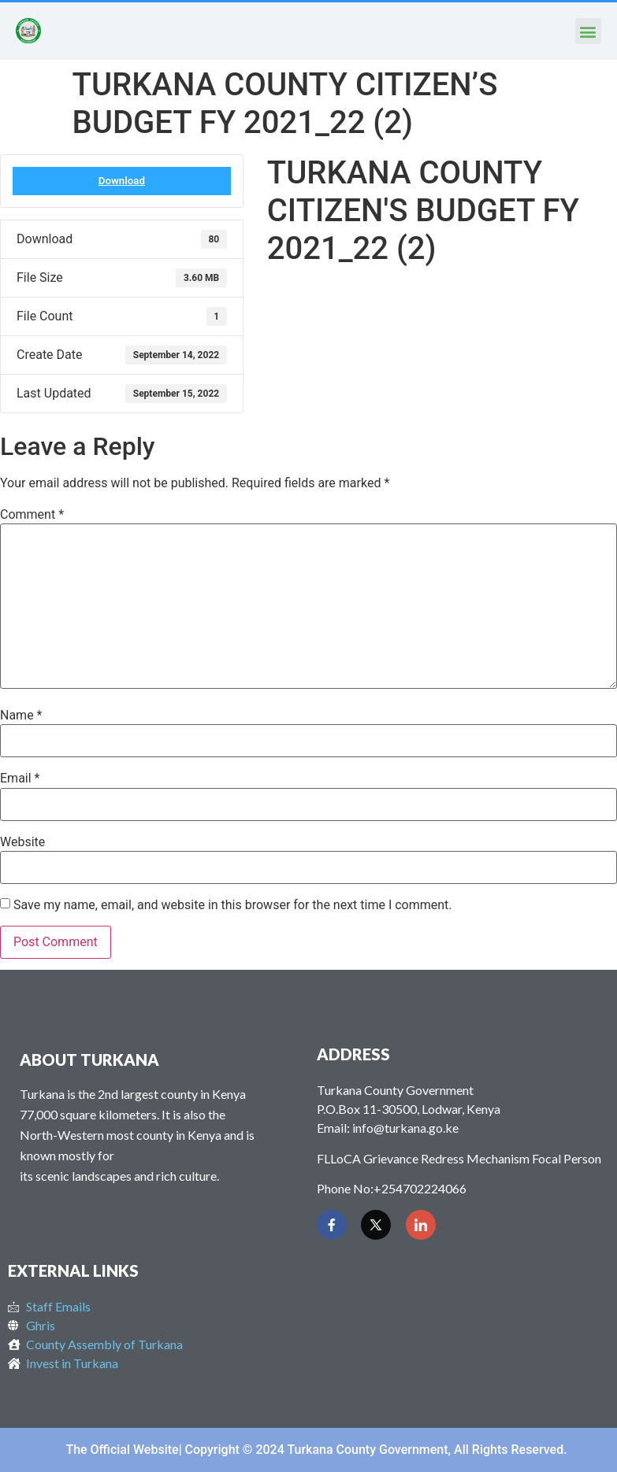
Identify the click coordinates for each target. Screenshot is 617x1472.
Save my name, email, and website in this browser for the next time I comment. (232, 905)
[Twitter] (376, 1225)
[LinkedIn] (421, 1225)
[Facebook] (332, 1225)
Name (21, 715)
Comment (32, 515)
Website (22, 842)
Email (19, 778)
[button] (588, 31)
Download (121, 181)
